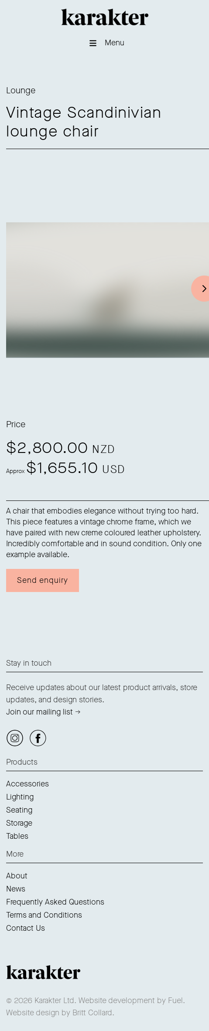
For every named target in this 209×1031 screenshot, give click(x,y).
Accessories (27, 784)
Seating (19, 810)
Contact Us (25, 928)
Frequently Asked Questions (55, 902)
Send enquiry (42, 580)
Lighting (20, 797)
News (15, 889)
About (16, 876)
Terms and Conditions (44, 915)
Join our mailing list (39, 712)
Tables (17, 836)
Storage (19, 823)
